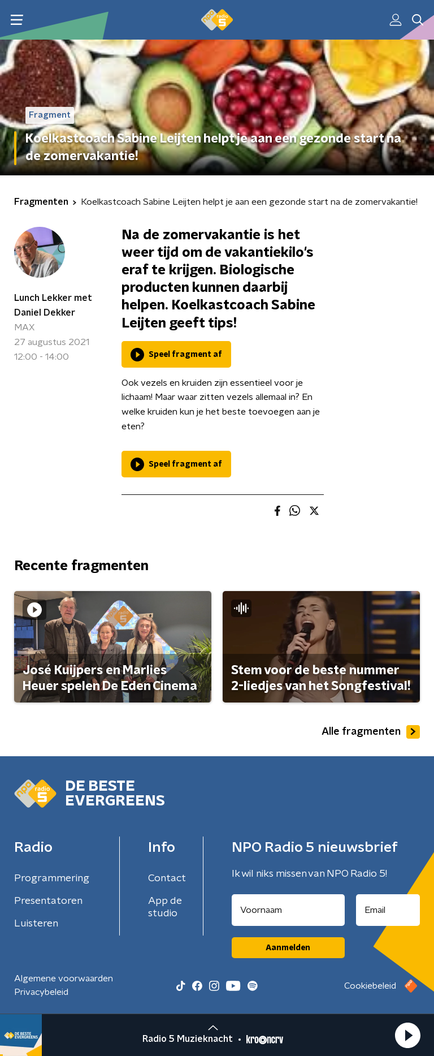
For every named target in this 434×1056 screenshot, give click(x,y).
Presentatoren (48, 901)
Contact (167, 878)
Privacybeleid (41, 992)
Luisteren (36, 924)
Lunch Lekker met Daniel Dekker (53, 305)
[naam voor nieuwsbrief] (288, 910)
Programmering (51, 878)
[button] (407, 1035)
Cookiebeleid (370, 985)
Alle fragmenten (371, 732)
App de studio (165, 907)
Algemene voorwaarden (63, 978)
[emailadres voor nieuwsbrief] (388, 910)
